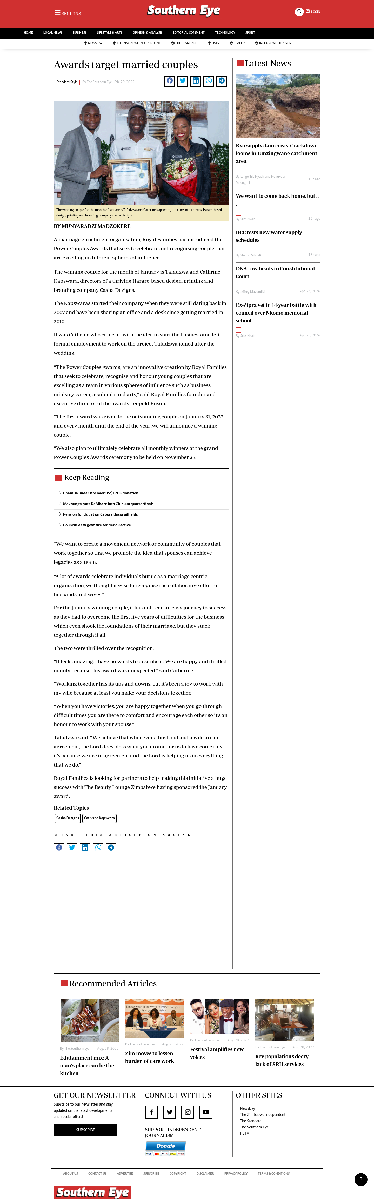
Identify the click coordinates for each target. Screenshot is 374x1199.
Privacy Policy (236, 1174)
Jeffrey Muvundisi (252, 292)
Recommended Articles (113, 983)
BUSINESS (79, 33)
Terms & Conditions (274, 1174)
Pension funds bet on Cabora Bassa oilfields (100, 515)
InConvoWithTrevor (273, 43)
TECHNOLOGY (225, 33)
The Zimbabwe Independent (137, 43)
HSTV (213, 43)
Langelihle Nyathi (252, 177)
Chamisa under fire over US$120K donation (100, 493)
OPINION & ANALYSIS (147, 33)
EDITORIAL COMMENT (189, 33)
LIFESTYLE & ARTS (109, 33)
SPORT (250, 33)
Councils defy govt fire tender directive (97, 525)
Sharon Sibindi (250, 256)
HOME (28, 33)
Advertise (125, 1174)
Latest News (268, 63)
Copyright (178, 1174)
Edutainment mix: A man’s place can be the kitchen (87, 1065)
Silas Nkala (247, 219)
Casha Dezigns (67, 818)
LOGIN (315, 12)
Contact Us (97, 1174)
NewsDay (93, 43)
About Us (70, 1174)
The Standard (184, 43)
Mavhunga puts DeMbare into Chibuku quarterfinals (108, 504)
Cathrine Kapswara (99, 818)
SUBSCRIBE (85, 1130)
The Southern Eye (254, 1127)
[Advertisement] (141, 916)
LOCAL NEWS (52, 33)
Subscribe (151, 1174)
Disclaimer (205, 1174)
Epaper (237, 43)
